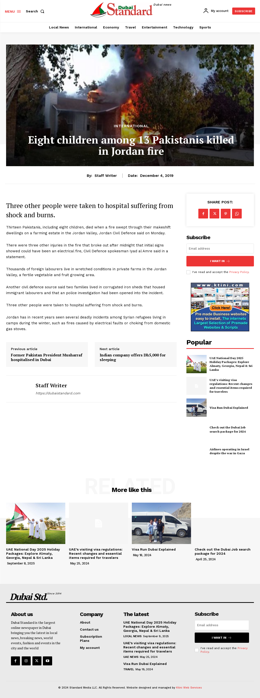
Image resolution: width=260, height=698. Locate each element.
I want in (220, 261)
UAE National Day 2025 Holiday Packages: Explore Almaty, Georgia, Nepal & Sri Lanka (230, 363)
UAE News (130, 656)
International (131, 126)
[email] (220, 249)
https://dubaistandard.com (58, 393)
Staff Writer (106, 175)
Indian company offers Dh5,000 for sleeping (133, 357)
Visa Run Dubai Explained (228, 407)
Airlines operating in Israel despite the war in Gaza (229, 451)
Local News (132, 635)
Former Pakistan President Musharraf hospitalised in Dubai (46, 357)
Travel (128, 668)
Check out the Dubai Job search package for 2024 (227, 429)
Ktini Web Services (189, 686)
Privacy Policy (239, 271)
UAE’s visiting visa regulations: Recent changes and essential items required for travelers (230, 385)
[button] (36, 11)
